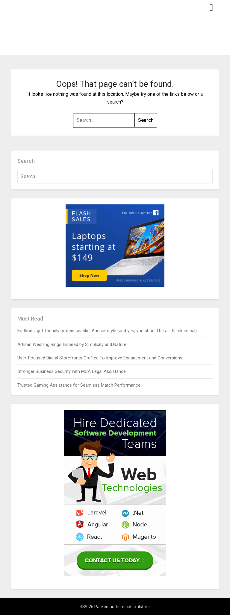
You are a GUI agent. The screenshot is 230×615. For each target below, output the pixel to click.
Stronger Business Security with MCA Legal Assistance (71, 371)
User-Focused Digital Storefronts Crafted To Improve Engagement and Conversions (99, 358)
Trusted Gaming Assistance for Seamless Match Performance (78, 385)
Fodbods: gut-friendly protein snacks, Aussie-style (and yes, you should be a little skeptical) (107, 330)
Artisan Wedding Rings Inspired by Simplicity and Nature (71, 344)
